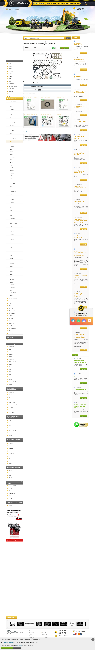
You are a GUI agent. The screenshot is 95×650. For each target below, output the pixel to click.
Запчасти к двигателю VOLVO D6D (81, 276)
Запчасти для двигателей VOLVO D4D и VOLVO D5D (80, 295)
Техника (44, 634)
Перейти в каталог (28, 132)
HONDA (11, 167)
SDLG (9, 76)
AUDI (10, 104)
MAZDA (11, 210)
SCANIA (11, 258)
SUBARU (11, 271)
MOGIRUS (10, 323)
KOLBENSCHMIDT (12, 298)
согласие (19, 645)
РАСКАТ (10, 456)
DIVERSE (11, 146)
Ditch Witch (11, 493)
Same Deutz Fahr (12, 405)
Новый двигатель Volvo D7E (79, 137)
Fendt (9, 395)
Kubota (10, 354)
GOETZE (10, 318)
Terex (9, 498)
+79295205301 (78, 320)
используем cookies (8, 642)
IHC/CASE (11, 173)
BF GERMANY (11, 310)
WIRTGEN (10, 451)
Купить (64, 48)
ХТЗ (9, 410)
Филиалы (44, 636)
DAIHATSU (12, 136)
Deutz (9, 340)
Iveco (9, 364)
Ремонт (30, 634)
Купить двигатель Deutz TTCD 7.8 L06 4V (79, 60)
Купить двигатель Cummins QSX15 (79, 43)
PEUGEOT (11, 237)
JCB (9, 78)
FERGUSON (12, 157)
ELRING (10, 308)
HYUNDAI (11, 170)
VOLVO (9, 68)
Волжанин (10, 470)
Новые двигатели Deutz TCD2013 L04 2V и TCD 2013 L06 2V (80, 171)
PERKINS (10, 71)
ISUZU (11, 175)
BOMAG (10, 458)
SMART (11, 269)
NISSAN (11, 226)
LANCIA (11, 194)
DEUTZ (9, 63)
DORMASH (10, 453)
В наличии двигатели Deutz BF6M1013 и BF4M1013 (80, 153)
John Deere (10, 412)
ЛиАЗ (9, 478)
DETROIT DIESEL (12, 86)
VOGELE (10, 448)
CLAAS (9, 73)
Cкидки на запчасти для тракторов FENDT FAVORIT (80, 406)
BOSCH (9, 305)
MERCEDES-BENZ (13, 213)
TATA (10, 276)
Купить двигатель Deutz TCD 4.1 (79, 107)
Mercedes (10, 377)
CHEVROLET (12, 120)
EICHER (11, 151)
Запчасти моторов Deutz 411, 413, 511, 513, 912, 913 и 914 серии (80, 336)
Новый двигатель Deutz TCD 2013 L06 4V (80, 187)
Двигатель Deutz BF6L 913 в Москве (80, 122)
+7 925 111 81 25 (81, 7)
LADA (11, 189)
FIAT (10, 159)
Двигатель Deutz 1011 (80, 389)
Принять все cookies (7, 648)
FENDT (11, 154)
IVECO (11, 178)
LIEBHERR (10, 88)
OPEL (10, 229)
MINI (10, 215)
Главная (48, 41)
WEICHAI (10, 333)
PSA (10, 242)
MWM (11, 221)
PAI (9, 330)
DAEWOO (11, 130)
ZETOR (11, 295)
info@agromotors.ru (14, 9)
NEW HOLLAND (13, 223)
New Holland (11, 402)
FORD (11, 165)
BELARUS (11, 109)
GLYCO (9, 320)
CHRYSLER (12, 122)
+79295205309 (73, 320)
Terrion (10, 407)
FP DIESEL (10, 315)
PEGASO (11, 231)
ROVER (11, 250)
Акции (43, 632)
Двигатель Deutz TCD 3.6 (81, 376)
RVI (10, 245)
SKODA (11, 266)
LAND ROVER (12, 197)
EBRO (11, 149)
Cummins (10, 359)
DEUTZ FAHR (11, 81)
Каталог (43, 631)
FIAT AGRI (11, 162)
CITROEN (11, 125)
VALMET (11, 282)
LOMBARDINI (12, 205)
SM (9, 300)
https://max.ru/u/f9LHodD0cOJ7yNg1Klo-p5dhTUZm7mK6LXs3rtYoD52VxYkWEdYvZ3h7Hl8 (84, 320)
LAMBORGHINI (12, 191)
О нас (30, 636)
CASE (10, 114)
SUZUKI (11, 274)
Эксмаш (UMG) (11, 486)
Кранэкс (10, 491)
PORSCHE (11, 239)
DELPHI (9, 66)
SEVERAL (11, 263)
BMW (10, 112)
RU (88, 4)
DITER (11, 144)
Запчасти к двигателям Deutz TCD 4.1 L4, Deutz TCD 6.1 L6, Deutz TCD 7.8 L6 (80, 253)
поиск (68, 38)
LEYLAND (11, 199)
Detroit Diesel (11, 361)
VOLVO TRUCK (12, 292)
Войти (86, 2)
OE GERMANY (11, 328)
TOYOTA (11, 279)
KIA (10, 186)
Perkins (10, 366)
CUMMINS (10, 83)
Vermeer (10, 488)
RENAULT (11, 247)
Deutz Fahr (10, 392)
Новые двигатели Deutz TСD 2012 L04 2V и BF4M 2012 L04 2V (80, 221)
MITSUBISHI (12, 218)
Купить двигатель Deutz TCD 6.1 (79, 76)
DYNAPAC (10, 443)
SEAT (10, 261)
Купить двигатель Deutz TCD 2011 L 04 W (80, 361)
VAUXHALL (12, 284)
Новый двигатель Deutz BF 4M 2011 (79, 236)
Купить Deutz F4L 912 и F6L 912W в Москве (80, 92)
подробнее (83, 53)
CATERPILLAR (12, 117)
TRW (9, 303)
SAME (11, 255)
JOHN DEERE (12, 183)
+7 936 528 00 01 (81, 8)
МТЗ (9, 96)
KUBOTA (10, 91)
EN (86, 4)
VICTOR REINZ (11, 98)
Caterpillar (10, 346)
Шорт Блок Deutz (79, 201)
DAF (10, 133)
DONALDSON (11, 313)
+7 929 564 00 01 (81, 9)
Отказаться (17, 648)
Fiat (9, 372)
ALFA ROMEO (12, 101)
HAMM (9, 446)
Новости (31, 632)
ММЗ (9, 351)
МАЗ (9, 93)
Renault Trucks (11, 382)
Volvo (9, 435)
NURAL (9, 325)
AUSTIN (11, 106)
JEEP (10, 181)
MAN (10, 207)
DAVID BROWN (12, 138)
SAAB (11, 253)
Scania (9, 384)
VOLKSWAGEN (12, 287)
